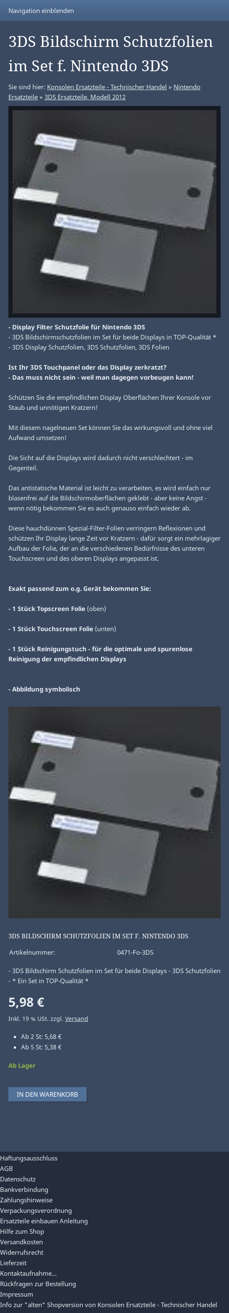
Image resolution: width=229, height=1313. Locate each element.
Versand (76, 1019)
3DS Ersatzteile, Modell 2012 (85, 97)
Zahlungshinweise (26, 1200)
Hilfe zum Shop (22, 1231)
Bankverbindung (24, 1189)
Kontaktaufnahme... (28, 1273)
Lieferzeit (13, 1263)
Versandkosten (21, 1242)
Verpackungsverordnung (36, 1210)
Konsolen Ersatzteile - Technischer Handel (107, 87)
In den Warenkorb (47, 1094)
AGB (6, 1168)
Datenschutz (18, 1179)
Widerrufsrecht (21, 1252)
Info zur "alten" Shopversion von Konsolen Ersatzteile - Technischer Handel (108, 1304)
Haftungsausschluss (29, 1158)
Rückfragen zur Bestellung (38, 1283)
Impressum (16, 1294)
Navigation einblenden (41, 10)
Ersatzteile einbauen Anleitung (44, 1221)
